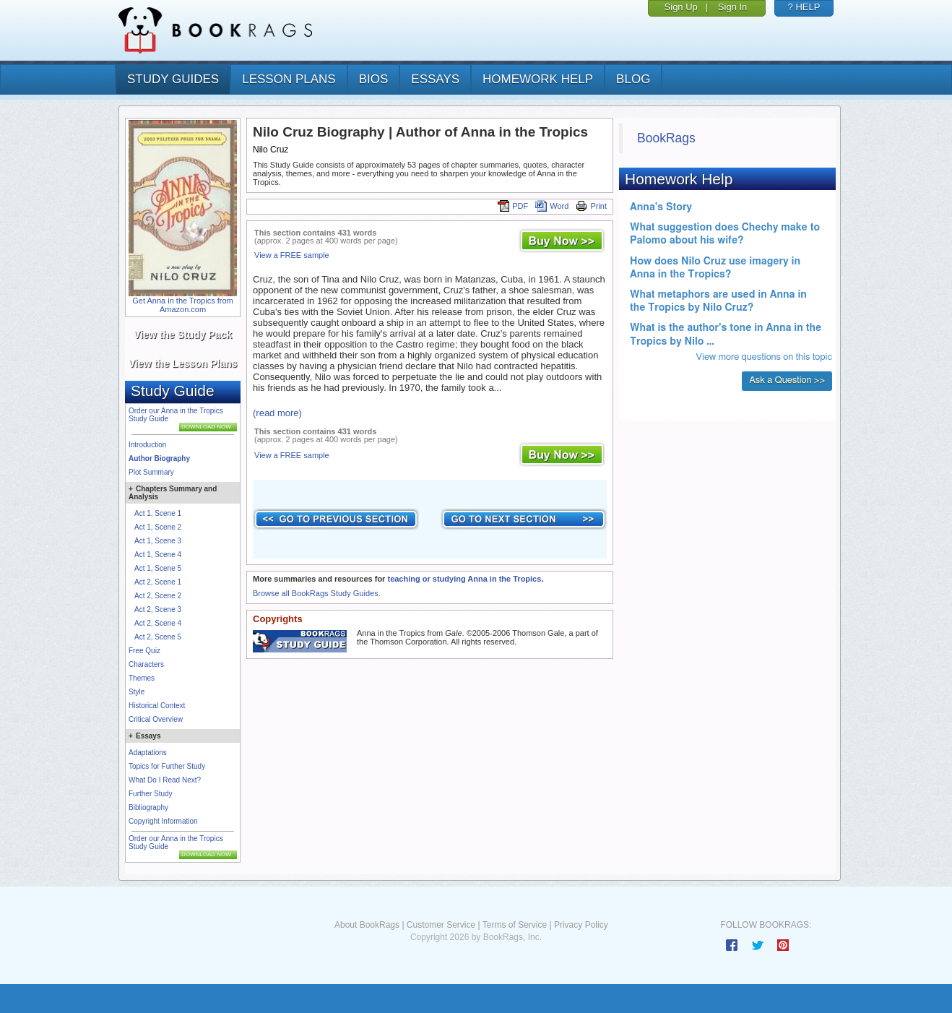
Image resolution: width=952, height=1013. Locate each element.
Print (591, 206)
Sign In (732, 6)
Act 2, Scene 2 (157, 596)
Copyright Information (163, 821)
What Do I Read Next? (165, 780)
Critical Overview (156, 719)
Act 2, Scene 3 (157, 609)
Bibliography (148, 807)
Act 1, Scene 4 (157, 555)
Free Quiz (144, 651)
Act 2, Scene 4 (157, 623)
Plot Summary (151, 472)
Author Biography (159, 458)
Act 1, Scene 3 (157, 541)
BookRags (666, 138)
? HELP (804, 6)
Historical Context (157, 706)
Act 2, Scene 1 (157, 582)
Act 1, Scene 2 (157, 527)
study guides (173, 79)
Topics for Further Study (167, 766)
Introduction (147, 445)
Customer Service (441, 925)
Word (551, 206)
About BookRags (366, 925)
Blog (633, 79)
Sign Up (681, 6)
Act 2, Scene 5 (157, 637)
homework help (538, 79)
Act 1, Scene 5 (157, 568)
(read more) (277, 413)
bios (374, 79)
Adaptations (148, 752)
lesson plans (288, 79)
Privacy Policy (581, 925)
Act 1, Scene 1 (157, 513)
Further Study (151, 794)
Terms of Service (515, 925)
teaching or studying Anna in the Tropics (464, 578)
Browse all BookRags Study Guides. (317, 593)
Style (136, 692)
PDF (513, 206)
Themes (142, 678)
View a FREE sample (291, 255)
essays (435, 79)
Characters (146, 664)
